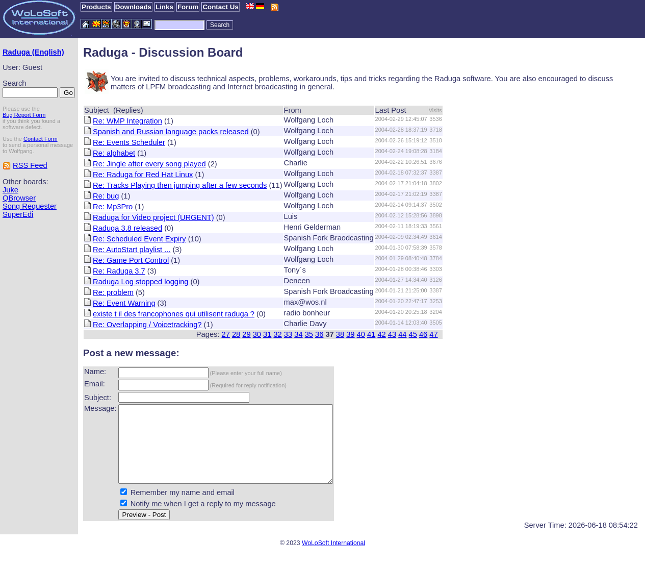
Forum (187, 7)
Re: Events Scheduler (129, 142)
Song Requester (30, 206)
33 (288, 334)
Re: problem (113, 292)
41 (371, 334)
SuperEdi (18, 214)
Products (96, 7)
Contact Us (220, 7)
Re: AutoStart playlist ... (131, 249)
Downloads (133, 7)
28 (236, 334)
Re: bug (106, 196)
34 (298, 334)
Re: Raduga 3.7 (119, 271)
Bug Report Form (24, 115)
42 (381, 334)
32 (277, 334)
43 (392, 334)
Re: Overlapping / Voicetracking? (147, 325)
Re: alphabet (114, 153)
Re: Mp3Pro (113, 207)
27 (226, 334)
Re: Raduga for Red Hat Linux (143, 174)
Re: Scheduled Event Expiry (139, 239)
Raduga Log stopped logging (140, 282)
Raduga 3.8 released (127, 228)
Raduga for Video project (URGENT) (153, 217)
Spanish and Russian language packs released (171, 132)
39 (350, 334)
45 (413, 334)
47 (433, 334)
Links (164, 7)
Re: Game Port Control (131, 260)
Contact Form (40, 139)
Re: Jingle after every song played (149, 164)
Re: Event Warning (124, 303)
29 (246, 334)
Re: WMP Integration (127, 121)
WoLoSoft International (333, 558)
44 (402, 334)
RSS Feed (30, 165)
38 (340, 334)
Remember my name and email (183, 508)
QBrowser (19, 198)
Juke (10, 190)
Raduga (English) (33, 52)
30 (257, 334)
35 (309, 334)
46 (423, 334)
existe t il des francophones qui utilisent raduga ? (173, 314)
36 (319, 334)
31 (267, 334)
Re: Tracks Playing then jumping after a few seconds (180, 185)
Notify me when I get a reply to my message (203, 519)
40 (361, 334)
